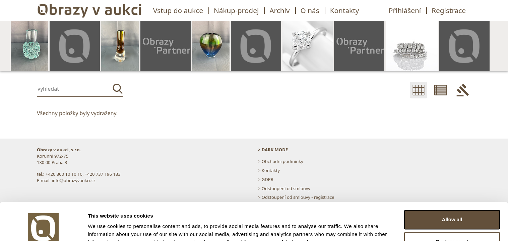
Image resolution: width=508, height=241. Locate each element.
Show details (103, 228)
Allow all (452, 186)
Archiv (279, 10)
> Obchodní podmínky (280, 161)
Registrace (449, 10)
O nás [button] (310, 10)
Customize (452, 208)
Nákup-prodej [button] (236, 10)
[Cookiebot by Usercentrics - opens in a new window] (43, 228)
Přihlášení (405, 10)
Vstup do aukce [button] (178, 10)
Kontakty (344, 10)
